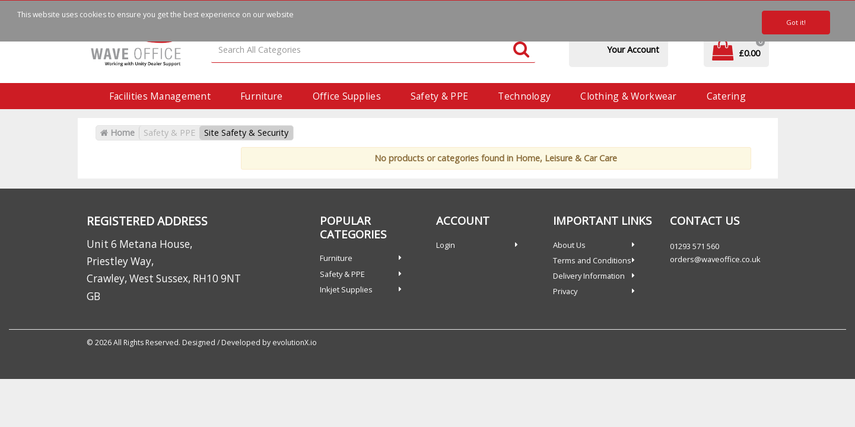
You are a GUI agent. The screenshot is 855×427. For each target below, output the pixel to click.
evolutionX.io (294, 342)
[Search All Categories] (373, 50)
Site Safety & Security (246, 132)
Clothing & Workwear (628, 96)
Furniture (261, 96)
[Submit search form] (521, 50)
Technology (524, 96)
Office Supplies (347, 96)
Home (117, 132)
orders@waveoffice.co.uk (715, 259)
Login (445, 245)
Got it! (796, 22)
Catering (726, 96)
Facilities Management (160, 96)
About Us (569, 245)
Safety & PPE (439, 96)
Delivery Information (589, 275)
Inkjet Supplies (346, 289)
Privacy (565, 291)
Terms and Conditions (592, 260)
